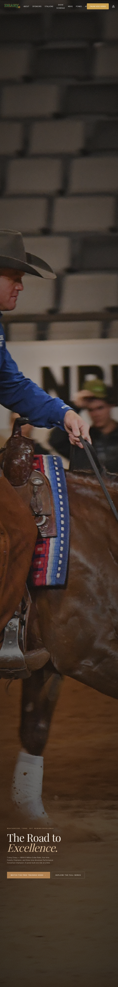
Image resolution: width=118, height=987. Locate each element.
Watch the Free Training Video (28, 875)
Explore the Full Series (68, 875)
